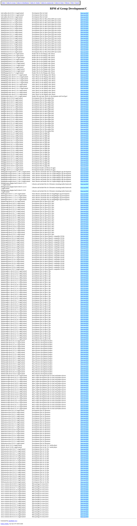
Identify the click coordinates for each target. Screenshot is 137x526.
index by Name (59, 3)
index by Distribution (23, 3)
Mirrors (67, 3)
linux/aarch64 (84, 13)
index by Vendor (35, 3)
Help (72, 3)
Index (3, 3)
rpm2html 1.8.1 (13, 521)
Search (77, 3)
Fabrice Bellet (5, 524)
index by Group (11, 3)
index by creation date (47, 3)
